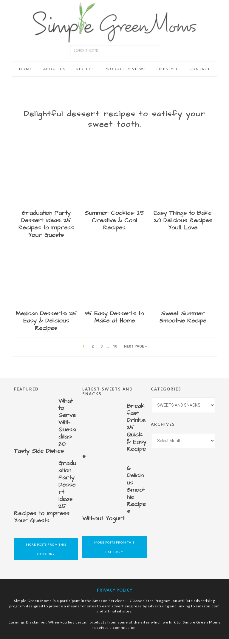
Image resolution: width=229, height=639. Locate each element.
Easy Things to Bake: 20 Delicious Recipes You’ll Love (183, 220)
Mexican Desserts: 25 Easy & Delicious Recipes (46, 320)
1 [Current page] (84, 346)
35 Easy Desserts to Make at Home (114, 317)
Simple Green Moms (114, 22)
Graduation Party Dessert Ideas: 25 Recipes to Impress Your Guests (46, 224)
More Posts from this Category (46, 549)
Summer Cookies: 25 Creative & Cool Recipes (114, 220)
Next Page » (135, 346)
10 (115, 346)
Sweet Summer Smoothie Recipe (182, 317)
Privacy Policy (114, 590)
